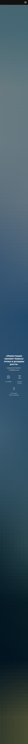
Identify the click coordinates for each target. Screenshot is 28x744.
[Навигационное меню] (25, 2)
